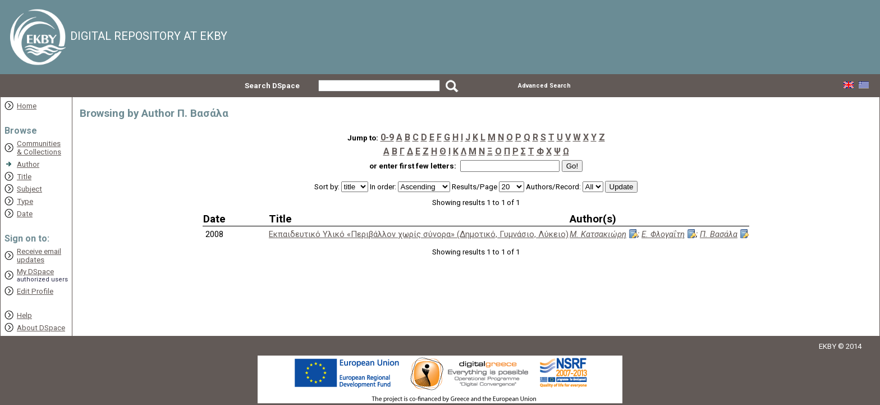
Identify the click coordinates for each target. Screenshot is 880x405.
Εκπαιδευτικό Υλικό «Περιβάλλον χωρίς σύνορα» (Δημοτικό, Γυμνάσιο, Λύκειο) (419, 234)
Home (26, 106)
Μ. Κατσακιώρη (598, 234)
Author (28, 164)
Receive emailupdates (39, 255)
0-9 (387, 137)
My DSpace (35, 271)
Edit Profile (35, 291)
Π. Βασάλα (718, 234)
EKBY (827, 346)
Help (24, 315)
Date (25, 214)
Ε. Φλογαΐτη (663, 234)
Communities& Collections (39, 147)
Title (24, 176)
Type (25, 201)
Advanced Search (544, 85)
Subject (29, 189)
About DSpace (41, 328)
